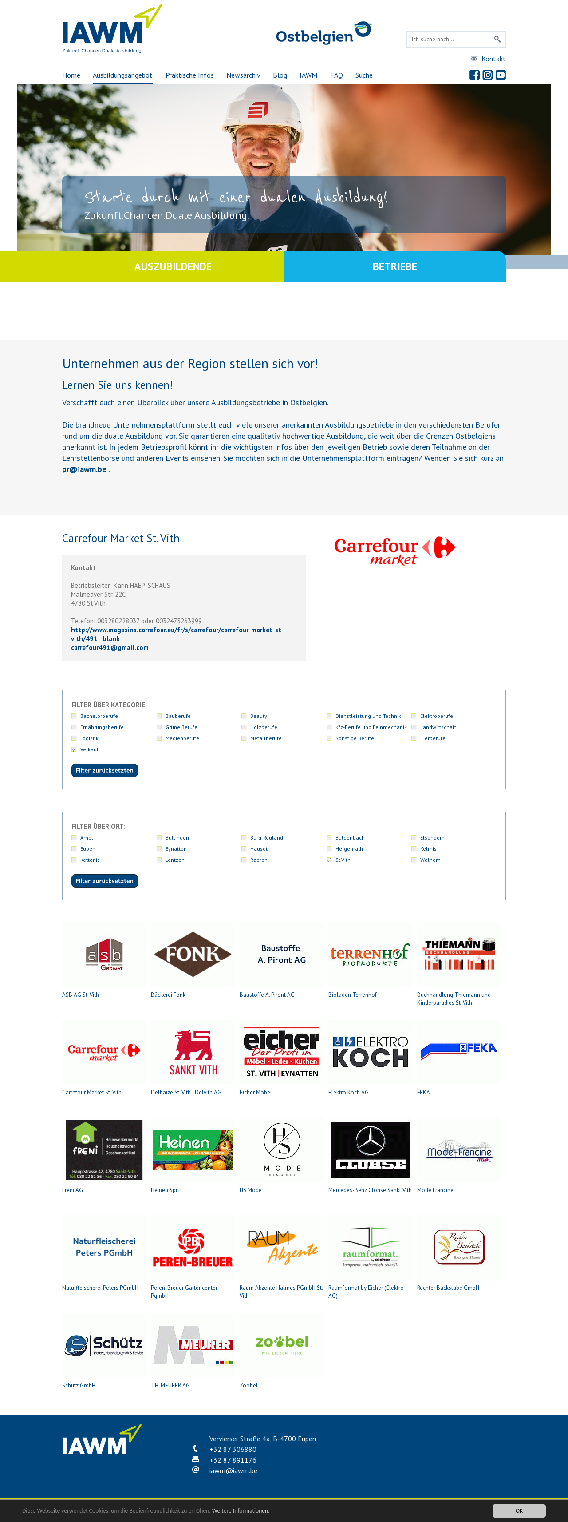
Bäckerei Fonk (193, 960)
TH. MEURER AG (193, 1351)
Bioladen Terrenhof (370, 960)
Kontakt (493, 58)
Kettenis (90, 859)
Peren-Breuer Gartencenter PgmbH (193, 1257)
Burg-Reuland (266, 837)
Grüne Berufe (181, 727)
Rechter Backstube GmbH (459, 1253)
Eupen (87, 848)
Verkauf (89, 749)
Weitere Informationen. (241, 1510)
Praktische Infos (190, 75)
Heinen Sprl (193, 1156)
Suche (364, 75)
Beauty (258, 716)
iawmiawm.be (233, 1470)
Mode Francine (459, 1156)
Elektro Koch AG (370, 1058)
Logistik (89, 738)
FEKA (459, 1058)
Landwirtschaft (438, 727)
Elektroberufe (436, 716)
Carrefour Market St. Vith (104, 1058)
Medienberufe (182, 738)
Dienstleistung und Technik (368, 716)
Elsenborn (432, 837)
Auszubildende (173, 266)
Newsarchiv (243, 75)
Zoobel (282, 1351)
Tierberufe (433, 738)
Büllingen (177, 837)
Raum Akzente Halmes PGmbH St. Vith (282, 1257)
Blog (280, 75)
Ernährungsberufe (102, 727)
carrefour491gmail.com (110, 647)
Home (71, 75)
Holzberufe (263, 727)
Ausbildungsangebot (123, 75)
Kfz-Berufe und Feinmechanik (371, 727)
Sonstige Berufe (354, 738)
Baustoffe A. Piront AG (282, 960)
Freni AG (104, 1156)
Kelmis (428, 848)
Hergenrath (349, 848)
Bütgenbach (350, 837)
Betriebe (395, 266)
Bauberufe (178, 716)
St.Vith (343, 859)
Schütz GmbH (104, 1351)
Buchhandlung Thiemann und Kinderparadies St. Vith (459, 964)
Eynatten (176, 848)
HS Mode (282, 1156)
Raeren (259, 859)
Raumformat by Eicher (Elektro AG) (370, 1257)
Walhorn (430, 859)
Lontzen (175, 859)
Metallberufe (266, 738)
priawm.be (84, 469)
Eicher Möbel (282, 1058)
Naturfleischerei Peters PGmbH (104, 1253)
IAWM (308, 75)
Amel (86, 837)
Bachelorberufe (99, 716)
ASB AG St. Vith (104, 960)
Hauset (259, 848)
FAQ (336, 75)
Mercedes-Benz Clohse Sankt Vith (370, 1156)
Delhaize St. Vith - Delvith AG (193, 1058)
